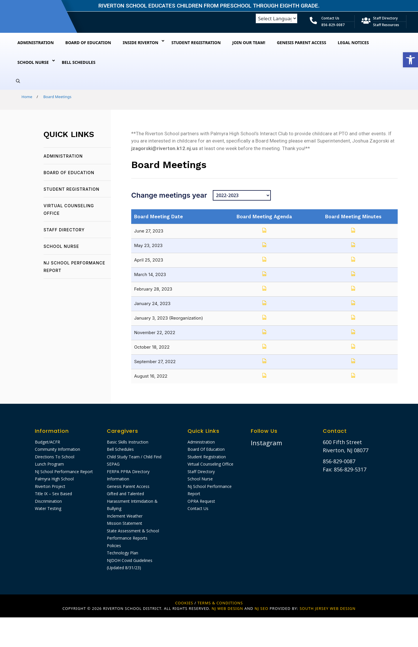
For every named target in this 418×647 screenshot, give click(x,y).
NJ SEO (261, 608)
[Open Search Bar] (18, 81)
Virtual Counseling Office (210, 464)
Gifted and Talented (125, 493)
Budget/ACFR (47, 442)
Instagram (266, 442)
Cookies (184, 602)
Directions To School (54, 456)
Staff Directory (385, 18)
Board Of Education (69, 172)
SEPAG (113, 464)
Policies (114, 545)
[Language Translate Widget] (276, 18)
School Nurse (61, 246)
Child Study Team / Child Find (134, 456)
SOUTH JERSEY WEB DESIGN (328, 608)
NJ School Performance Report (64, 471)
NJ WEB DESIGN (228, 608)
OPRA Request (201, 501)
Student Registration (71, 189)
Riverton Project (50, 486)
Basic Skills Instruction (127, 442)
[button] (410, 59)
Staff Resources (386, 24)
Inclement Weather (125, 516)
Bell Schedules (120, 449)
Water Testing (48, 508)
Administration (63, 156)
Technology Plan (122, 553)
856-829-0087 (333, 24)
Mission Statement (124, 523)
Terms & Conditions (220, 602)
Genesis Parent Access (128, 486)
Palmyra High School (54, 479)
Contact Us (330, 18)
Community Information (57, 449)
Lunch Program (49, 464)
